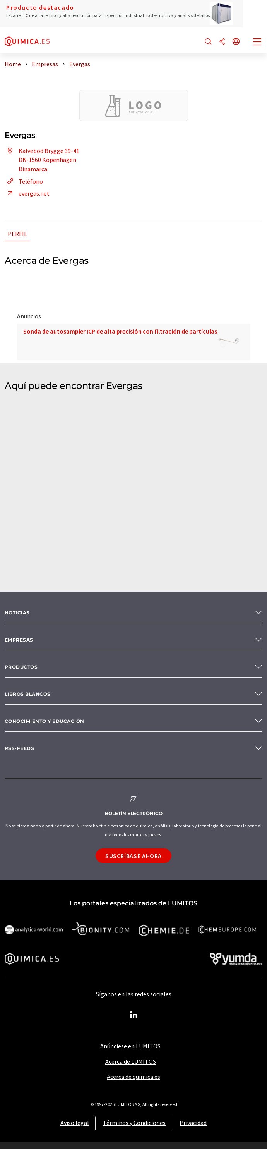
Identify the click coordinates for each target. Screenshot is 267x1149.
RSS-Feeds (19, 748)
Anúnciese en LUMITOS (130, 1046)
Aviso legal (74, 1123)
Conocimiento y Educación (44, 721)
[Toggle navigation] (257, 43)
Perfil (17, 233)
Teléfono (24, 181)
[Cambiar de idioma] (236, 42)
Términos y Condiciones (134, 1123)
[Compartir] (222, 42)
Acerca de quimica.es (133, 1076)
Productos (21, 667)
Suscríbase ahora (133, 856)
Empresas (19, 640)
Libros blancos (28, 694)
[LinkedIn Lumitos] (133, 1015)
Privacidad (193, 1123)
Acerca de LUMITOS (130, 1061)
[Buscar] (208, 42)
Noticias (17, 613)
